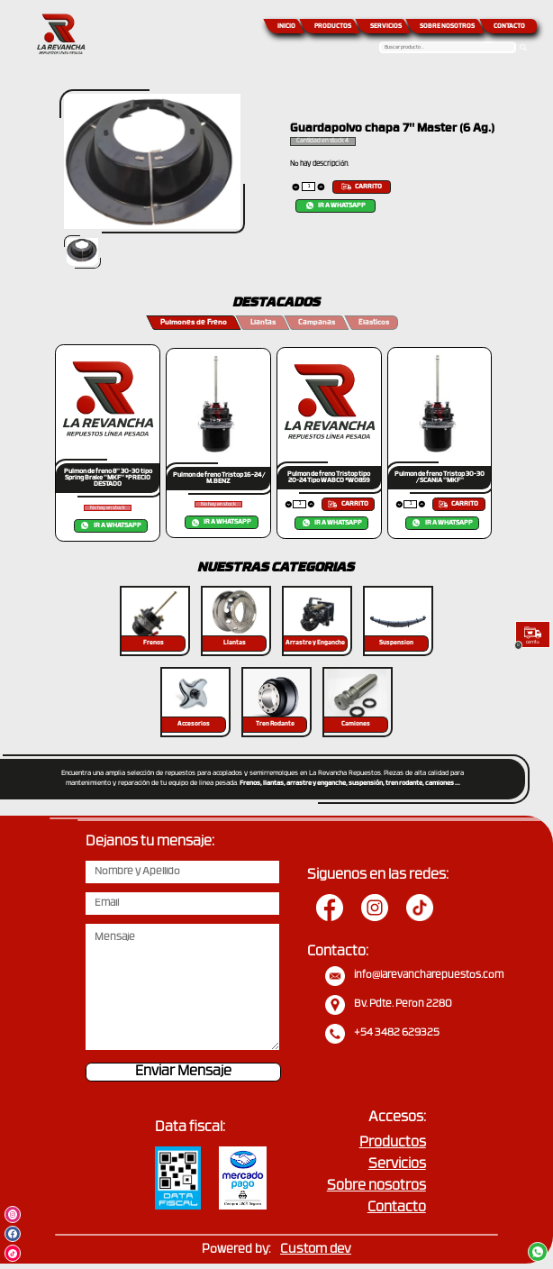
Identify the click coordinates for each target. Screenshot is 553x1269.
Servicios (397, 1165)
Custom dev (315, 1249)
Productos (392, 1143)
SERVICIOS (386, 26)
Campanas (316, 322)
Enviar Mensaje (183, 1072)
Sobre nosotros (376, 1186)
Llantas (263, 322)
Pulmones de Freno (193, 322)
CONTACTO (509, 26)
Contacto (396, 1208)
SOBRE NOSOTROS (447, 26)
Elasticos (373, 322)
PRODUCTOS (332, 26)
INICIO (286, 26)
